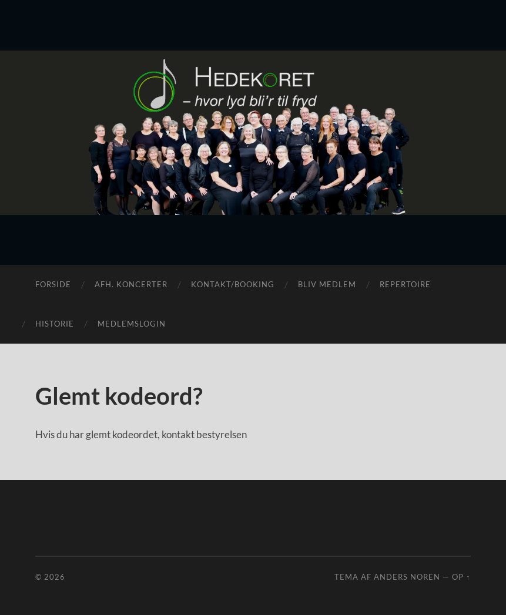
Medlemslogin (132, 323)
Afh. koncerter (131, 284)
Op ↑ (461, 577)
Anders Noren (407, 577)
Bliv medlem (327, 284)
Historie (54, 323)
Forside (53, 284)
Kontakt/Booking (232, 284)
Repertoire (405, 284)
